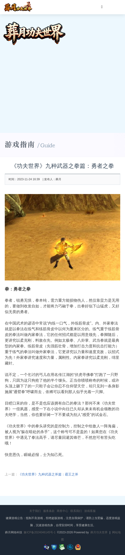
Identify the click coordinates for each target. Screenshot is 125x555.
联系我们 (76, 511)
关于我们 (35, 511)
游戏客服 (90, 511)
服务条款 (49, 511)
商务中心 (62, 511)
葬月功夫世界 (99, 532)
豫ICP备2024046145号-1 (39, 532)
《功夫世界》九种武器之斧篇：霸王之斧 (48, 474)
